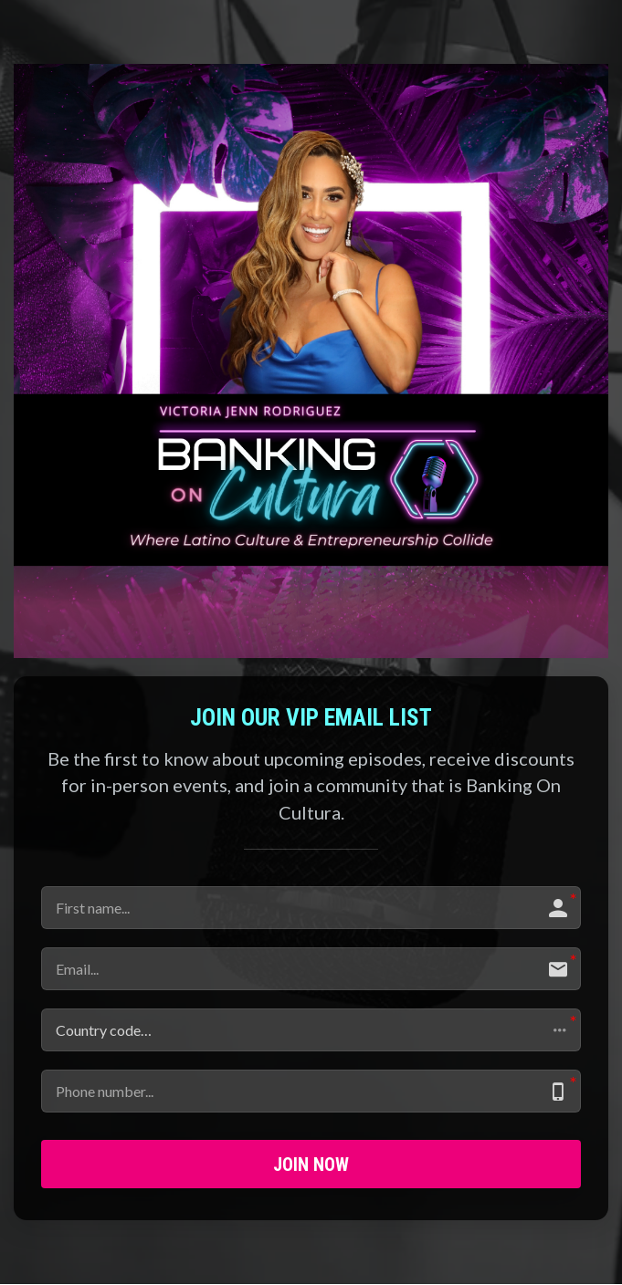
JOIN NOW (311, 1164)
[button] (311, 1029)
